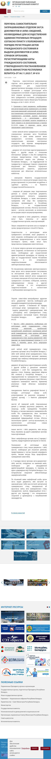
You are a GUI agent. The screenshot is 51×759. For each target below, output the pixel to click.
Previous (2, 582)
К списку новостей (18, 513)
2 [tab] (49, 607)
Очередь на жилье (33, 545)
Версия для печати (6, 82)
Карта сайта (5, 752)
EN (16, 6)
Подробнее (25, 748)
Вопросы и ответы (20, 556)
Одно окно (30, 534)
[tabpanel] (25, 645)
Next (48, 582)
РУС (13, 6)
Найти (45, 11)
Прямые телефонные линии (11, 534)
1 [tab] (47, 607)
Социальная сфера (15, 16)
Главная (6, 16)
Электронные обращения (10, 545)
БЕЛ (19, 6)
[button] (9, 11)
